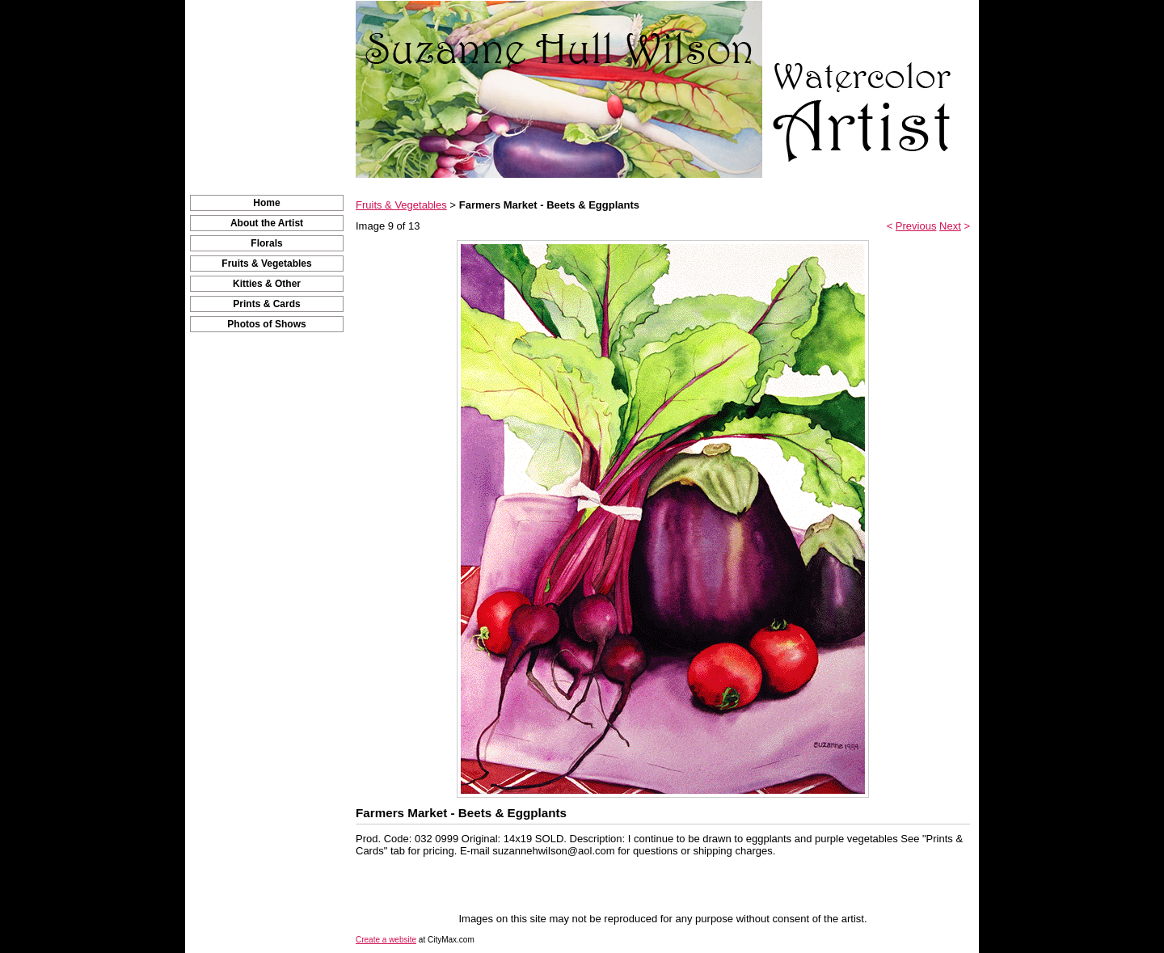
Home (266, 203)
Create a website (386, 939)
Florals (266, 243)
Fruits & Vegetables (266, 263)
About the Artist (266, 223)
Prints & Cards (266, 304)
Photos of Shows (266, 324)
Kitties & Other (267, 283)
